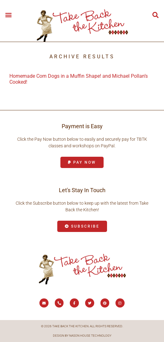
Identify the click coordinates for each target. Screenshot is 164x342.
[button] (8, 14)
